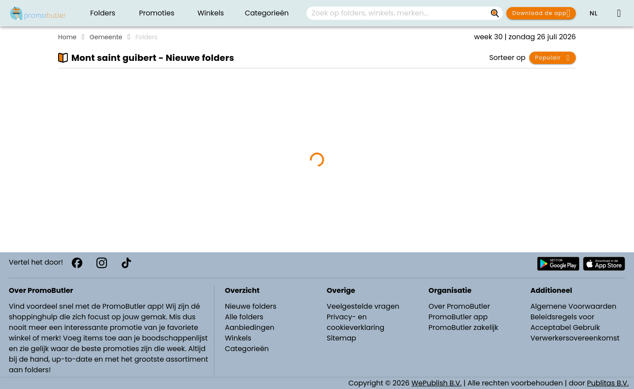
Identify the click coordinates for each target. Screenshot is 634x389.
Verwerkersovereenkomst (575, 338)
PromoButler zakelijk (463, 327)
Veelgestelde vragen (363, 306)
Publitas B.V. (608, 383)
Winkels (238, 338)
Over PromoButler (459, 306)
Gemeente (106, 37)
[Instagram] (102, 263)
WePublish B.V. (437, 383)
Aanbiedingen (249, 327)
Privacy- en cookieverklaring (355, 322)
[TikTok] (126, 263)
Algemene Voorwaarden (573, 306)
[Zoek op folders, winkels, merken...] (495, 13)
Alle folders (244, 317)
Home (67, 37)
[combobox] (404, 13)
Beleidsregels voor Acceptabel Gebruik (565, 322)
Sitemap (341, 338)
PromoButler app (458, 317)
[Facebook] (77, 263)
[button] (593, 13)
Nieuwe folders (250, 306)
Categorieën (247, 349)
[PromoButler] (38, 13)
